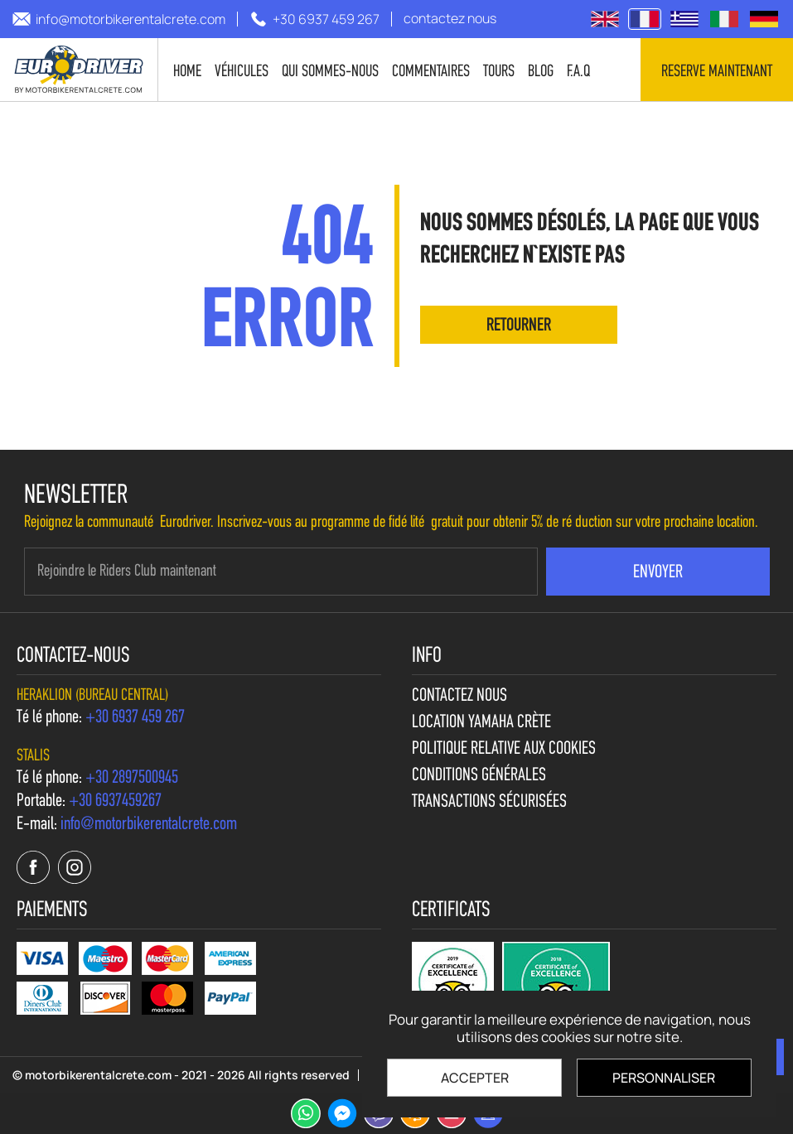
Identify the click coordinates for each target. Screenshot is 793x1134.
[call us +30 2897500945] (131, 779)
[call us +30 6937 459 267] (314, 19)
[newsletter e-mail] (281, 572)
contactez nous (459, 697)
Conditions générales (479, 776)
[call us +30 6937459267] (115, 802)
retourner (518, 325)
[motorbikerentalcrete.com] (79, 69)
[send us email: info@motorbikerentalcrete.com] (118, 19)
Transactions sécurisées (489, 803)
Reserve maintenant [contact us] (716, 72)
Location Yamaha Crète (481, 723)
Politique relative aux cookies (504, 750)
